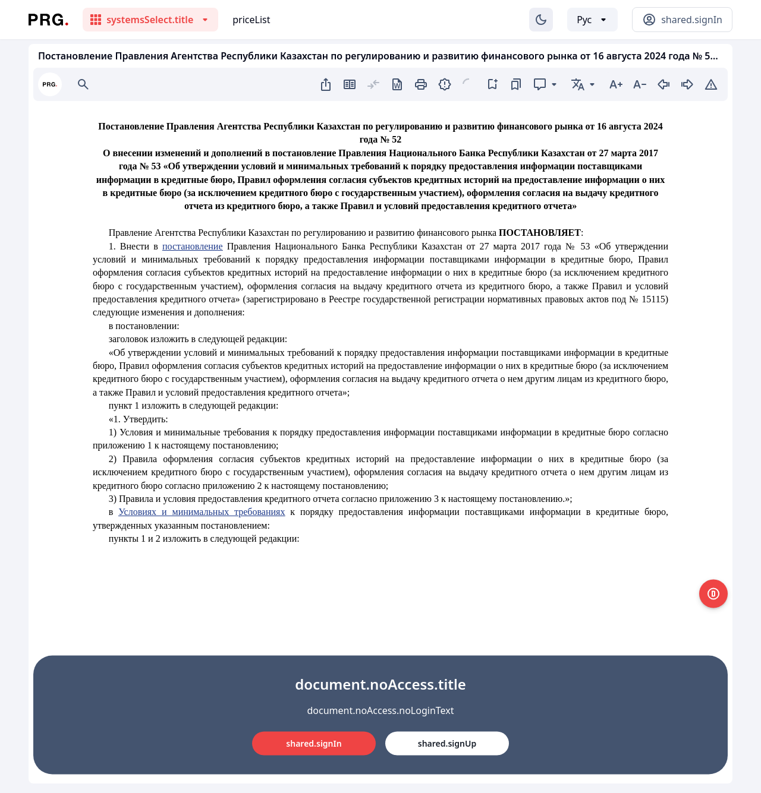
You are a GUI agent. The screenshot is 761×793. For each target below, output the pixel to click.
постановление (192, 246)
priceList (251, 19)
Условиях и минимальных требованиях (201, 512)
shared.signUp (447, 742)
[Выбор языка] (592, 19)
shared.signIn (313, 742)
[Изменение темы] (541, 19)
